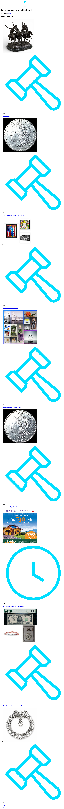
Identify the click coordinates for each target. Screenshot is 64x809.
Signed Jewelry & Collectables (10, 805)
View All (2, 807)
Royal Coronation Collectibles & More (12, 407)
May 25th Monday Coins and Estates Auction (13, 215)
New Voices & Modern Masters (10, 308)
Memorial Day (6, 116)
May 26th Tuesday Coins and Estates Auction (13, 506)
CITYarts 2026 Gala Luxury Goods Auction (13, 606)
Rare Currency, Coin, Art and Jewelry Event (13, 705)
